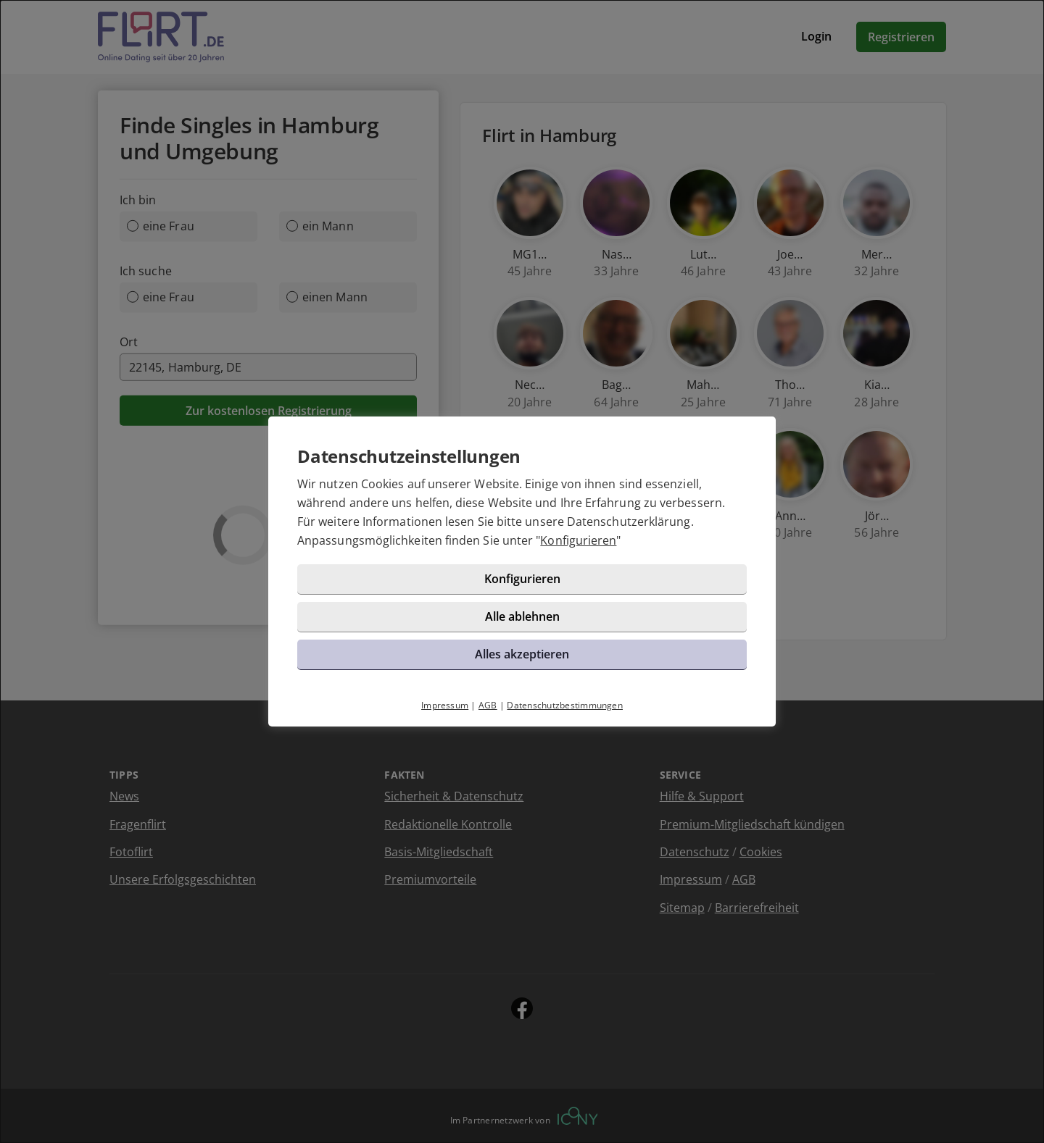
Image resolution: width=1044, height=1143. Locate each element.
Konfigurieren (578, 540)
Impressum (444, 705)
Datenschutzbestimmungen (565, 705)
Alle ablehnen (522, 616)
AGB (487, 705)
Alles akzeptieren (522, 654)
